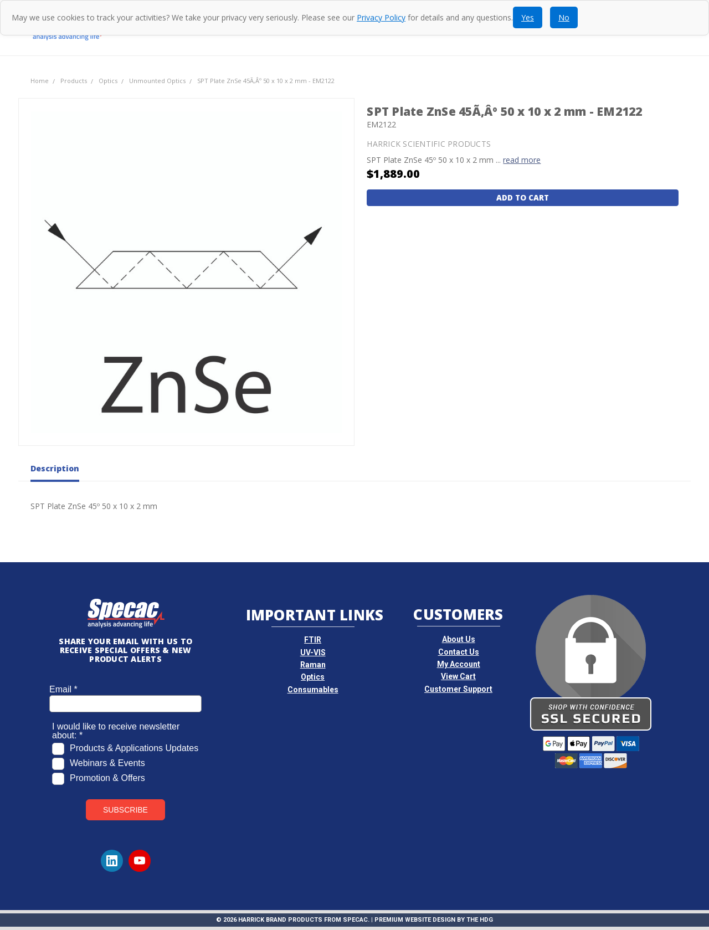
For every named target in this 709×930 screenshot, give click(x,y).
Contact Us (458, 652)
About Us (458, 639)
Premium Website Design (414, 919)
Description (54, 469)
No (563, 17)
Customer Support (458, 689)
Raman (313, 664)
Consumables (312, 689)
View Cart (458, 676)
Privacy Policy (381, 17)
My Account (458, 664)
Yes (527, 17)
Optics (313, 676)
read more (522, 160)
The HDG (479, 919)
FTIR (312, 639)
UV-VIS (313, 652)
